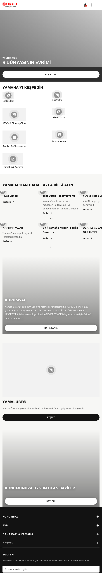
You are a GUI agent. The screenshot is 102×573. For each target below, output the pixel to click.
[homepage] (9, 5)
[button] (96, 5)
